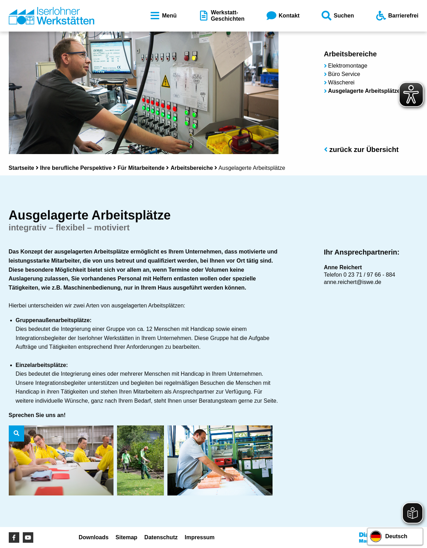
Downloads (94, 537)
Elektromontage (347, 66)
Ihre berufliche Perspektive (76, 168)
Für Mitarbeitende (141, 168)
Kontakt (283, 16)
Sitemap (126, 537)
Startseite (21, 168)
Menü (163, 16)
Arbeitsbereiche (192, 168)
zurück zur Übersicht (361, 149)
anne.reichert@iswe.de (352, 282)
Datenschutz (161, 537)
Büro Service (344, 74)
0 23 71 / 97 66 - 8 (366, 275)
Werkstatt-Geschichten (221, 15)
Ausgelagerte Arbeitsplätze (364, 91)
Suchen (337, 16)
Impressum (199, 537)
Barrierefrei (396, 16)
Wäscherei (341, 82)
